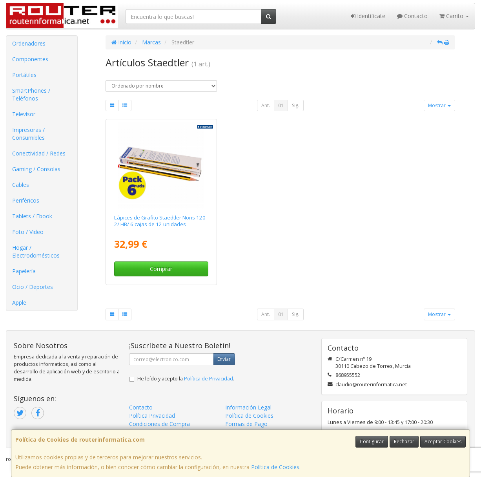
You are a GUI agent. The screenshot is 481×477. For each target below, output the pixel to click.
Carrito (454, 16)
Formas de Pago (246, 424)
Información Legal (248, 407)
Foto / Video (28, 232)
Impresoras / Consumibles (28, 133)
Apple (19, 302)
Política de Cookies (275, 467)
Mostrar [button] (439, 105)
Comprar (161, 268)
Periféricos (25, 200)
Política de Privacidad (208, 378)
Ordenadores (29, 43)
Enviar (224, 359)
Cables (20, 184)
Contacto (412, 16)
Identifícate (368, 16)
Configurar (372, 441)
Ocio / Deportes (32, 287)
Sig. (295, 105)
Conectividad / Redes (39, 153)
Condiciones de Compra (159, 424)
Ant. (265, 105)
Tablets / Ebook (32, 216)
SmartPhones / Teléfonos (31, 94)
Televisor (23, 114)
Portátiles (24, 75)
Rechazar (404, 441)
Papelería (24, 271)
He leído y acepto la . (185, 378)
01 (281, 105)
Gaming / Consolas (36, 169)
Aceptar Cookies (443, 441)
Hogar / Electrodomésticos (36, 251)
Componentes (30, 59)
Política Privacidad (152, 415)
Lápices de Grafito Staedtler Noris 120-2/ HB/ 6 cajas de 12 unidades (160, 221)
